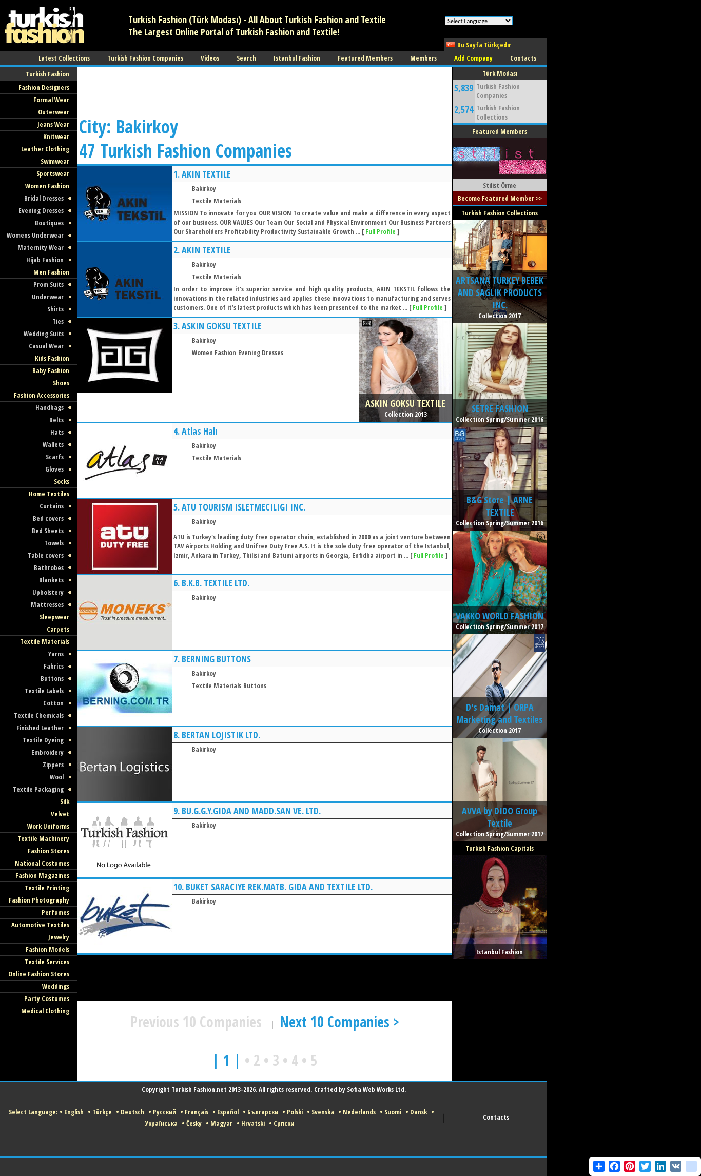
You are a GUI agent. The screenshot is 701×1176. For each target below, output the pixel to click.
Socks (61, 481)
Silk (64, 801)
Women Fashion (47, 185)
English (74, 1111)
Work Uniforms (48, 826)
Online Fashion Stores (38, 973)
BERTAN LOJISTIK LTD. (221, 735)
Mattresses (47, 604)
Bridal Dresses (44, 198)
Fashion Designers (43, 87)
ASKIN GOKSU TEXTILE (222, 326)
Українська (161, 1123)
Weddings (55, 986)
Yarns (56, 653)
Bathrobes (49, 567)
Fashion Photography (39, 900)
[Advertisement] (264, 90)
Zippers (53, 764)
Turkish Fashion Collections (498, 112)
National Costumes (42, 863)
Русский (164, 1111)
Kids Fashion (52, 358)
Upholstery (48, 592)
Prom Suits (48, 284)
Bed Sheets (48, 530)
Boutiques (49, 222)
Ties (58, 321)
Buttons (52, 678)
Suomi (392, 1111)
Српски (284, 1123)
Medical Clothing (45, 1010)
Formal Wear (51, 99)
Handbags (49, 407)
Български (262, 1111)
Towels (54, 542)
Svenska (322, 1111)
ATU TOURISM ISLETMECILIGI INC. (243, 507)
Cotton (53, 703)
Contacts (496, 1117)
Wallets (53, 444)
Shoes (61, 382)
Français (196, 1111)
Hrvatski (253, 1123)
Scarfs (55, 456)
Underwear (48, 296)
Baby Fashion (50, 370)
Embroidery (47, 752)
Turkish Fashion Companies (498, 91)
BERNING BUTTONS (216, 659)
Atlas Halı (199, 431)
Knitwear (56, 136)
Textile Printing (47, 887)
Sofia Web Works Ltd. (376, 1089)
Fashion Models (47, 949)
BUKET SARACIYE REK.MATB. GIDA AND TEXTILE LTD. (279, 886)
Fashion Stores (48, 850)
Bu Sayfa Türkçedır (484, 44)
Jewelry (58, 937)
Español (228, 1111)
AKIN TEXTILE (206, 174)
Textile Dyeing (43, 739)
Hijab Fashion (45, 259)
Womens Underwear (35, 235)
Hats (57, 432)
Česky (194, 1123)
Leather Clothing (45, 148)
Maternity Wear (40, 247)
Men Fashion (51, 272)
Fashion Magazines (42, 875)
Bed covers (48, 518)
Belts (56, 419)
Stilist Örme (499, 185)
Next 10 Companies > (339, 1021)
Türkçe (102, 1111)
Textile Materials (44, 641)
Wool (57, 776)
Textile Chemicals (39, 715)
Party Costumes (46, 998)
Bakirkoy (204, 188)
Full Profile (380, 231)
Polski (295, 1111)
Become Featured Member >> (500, 198)
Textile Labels (44, 690)
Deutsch (132, 1111)
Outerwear (53, 111)
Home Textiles (49, 493)
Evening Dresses (41, 210)
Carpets (58, 629)
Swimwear (55, 161)
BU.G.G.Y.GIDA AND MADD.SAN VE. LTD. (251, 811)
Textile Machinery (43, 838)
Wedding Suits (44, 333)
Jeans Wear (53, 124)
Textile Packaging (38, 789)
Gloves (54, 469)
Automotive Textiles (40, 924)
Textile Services (47, 961)
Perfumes (55, 912)
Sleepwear (54, 616)
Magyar (221, 1123)
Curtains (52, 506)
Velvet (60, 813)
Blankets (51, 579)
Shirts (55, 308)
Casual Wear (46, 345)
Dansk (418, 1111)
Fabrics (54, 666)
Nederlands (359, 1111)
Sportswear (52, 173)
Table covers (46, 555)
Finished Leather (40, 727)
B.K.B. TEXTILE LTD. (215, 583)
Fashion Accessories (41, 395)
